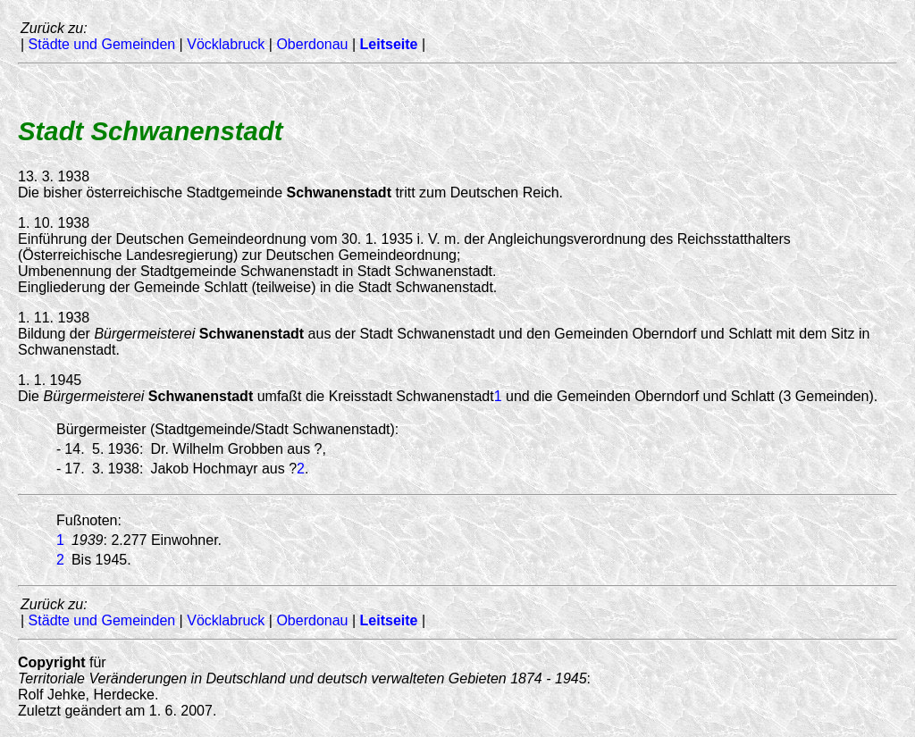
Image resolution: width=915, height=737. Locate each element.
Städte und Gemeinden (102, 44)
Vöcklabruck (225, 44)
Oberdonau (312, 44)
